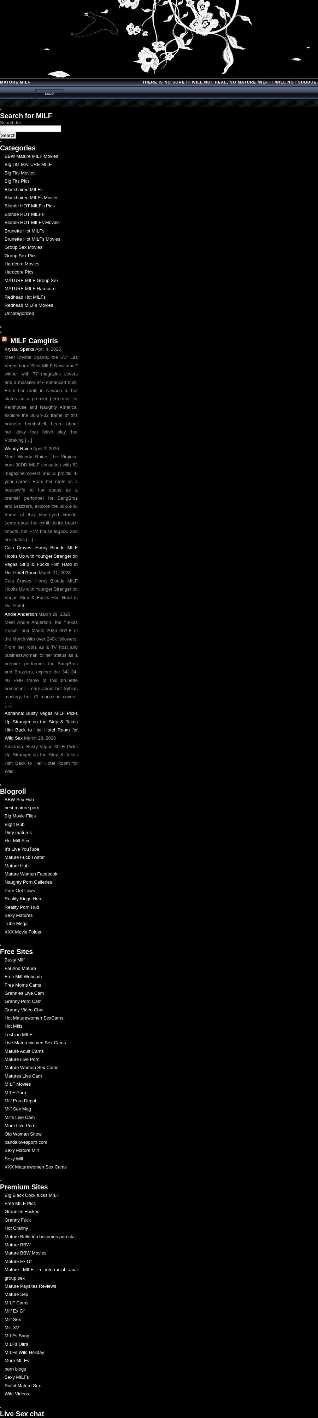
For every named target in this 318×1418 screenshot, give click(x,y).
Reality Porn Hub (22, 907)
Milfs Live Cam (20, 1117)
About (49, 94)
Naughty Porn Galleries (28, 882)
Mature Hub (17, 865)
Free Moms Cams (23, 985)
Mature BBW (18, 1244)
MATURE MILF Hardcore (30, 288)
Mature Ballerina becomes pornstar (40, 1236)
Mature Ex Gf (18, 1261)
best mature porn (22, 807)
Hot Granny (16, 1228)
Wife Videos (17, 1393)
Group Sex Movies (23, 247)
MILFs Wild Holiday (24, 1352)
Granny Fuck (18, 1220)
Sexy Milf (14, 1158)
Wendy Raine (18, 448)
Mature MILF (15, 82)
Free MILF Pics (20, 1203)
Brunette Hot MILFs (25, 231)
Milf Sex (13, 1319)
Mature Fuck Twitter (25, 857)
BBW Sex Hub (19, 799)
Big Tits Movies (20, 173)
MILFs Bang (17, 1335)
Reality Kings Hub (23, 898)
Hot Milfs (14, 1026)
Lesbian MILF (19, 1034)
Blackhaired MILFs (24, 189)
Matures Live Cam (23, 1076)
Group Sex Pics (20, 255)
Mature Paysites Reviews (30, 1286)
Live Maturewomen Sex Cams (35, 1042)
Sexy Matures (19, 915)
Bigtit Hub (14, 824)
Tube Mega (16, 923)
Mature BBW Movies (25, 1253)
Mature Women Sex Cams (31, 1067)
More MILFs (17, 1360)
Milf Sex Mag (18, 1109)
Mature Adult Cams (24, 1051)
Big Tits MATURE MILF (28, 164)
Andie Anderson (21, 614)
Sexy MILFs (17, 1377)
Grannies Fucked (22, 1211)
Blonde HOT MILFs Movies (32, 222)
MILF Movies (18, 1084)
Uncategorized (19, 313)
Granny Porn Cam (23, 1001)
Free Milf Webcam (23, 976)
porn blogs (15, 1369)
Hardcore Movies (22, 263)
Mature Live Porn (22, 1059)
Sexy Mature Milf (22, 1150)
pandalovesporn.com (26, 1142)
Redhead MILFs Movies (29, 305)
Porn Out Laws (20, 890)
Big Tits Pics (17, 181)
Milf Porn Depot (20, 1100)
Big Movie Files (20, 816)
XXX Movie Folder (23, 932)
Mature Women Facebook (31, 874)
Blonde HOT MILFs (24, 214)
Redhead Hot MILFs (25, 297)
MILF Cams (16, 1302)
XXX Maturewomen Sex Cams (36, 1167)
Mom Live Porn (20, 1125)
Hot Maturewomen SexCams (34, 1018)
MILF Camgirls (34, 341)
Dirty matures (18, 832)
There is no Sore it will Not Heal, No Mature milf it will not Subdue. (230, 82)
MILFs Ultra (16, 1344)
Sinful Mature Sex (23, 1385)
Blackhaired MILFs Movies (31, 197)
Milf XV (12, 1327)
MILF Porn (15, 1092)
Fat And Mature (20, 968)
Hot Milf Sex (17, 840)
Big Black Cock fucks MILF (32, 1195)
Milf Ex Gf (14, 1311)
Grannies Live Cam (24, 993)
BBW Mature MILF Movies (31, 156)
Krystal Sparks (19, 349)
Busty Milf (14, 960)
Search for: (11, 122)
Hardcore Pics (19, 272)
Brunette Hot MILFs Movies (32, 239)
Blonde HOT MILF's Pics (30, 205)
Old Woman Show (23, 1134)
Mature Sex (16, 1294)
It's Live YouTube (22, 849)
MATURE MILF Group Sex (32, 280)
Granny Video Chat (24, 1009)
